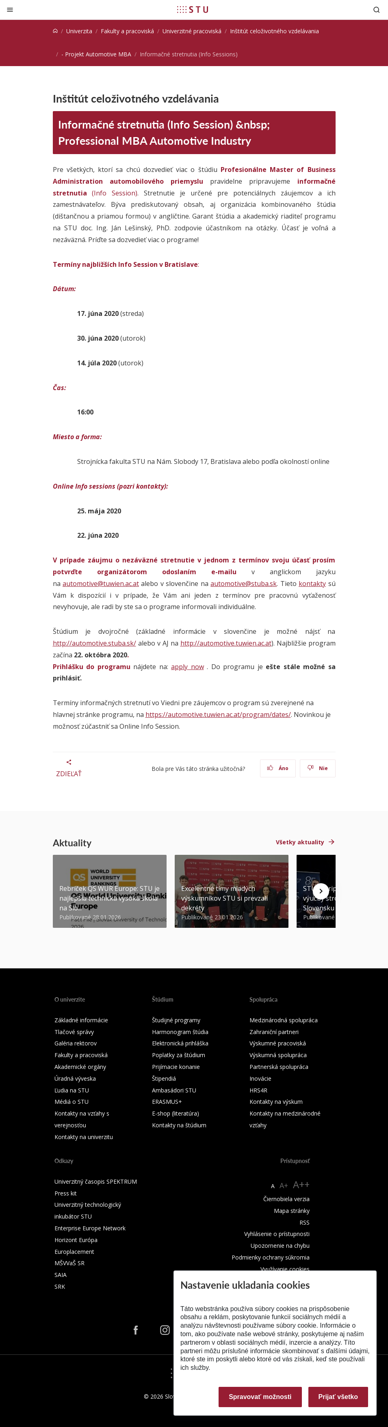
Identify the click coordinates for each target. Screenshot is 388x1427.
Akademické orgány (80, 1067)
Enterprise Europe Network (90, 1228)
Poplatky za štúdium (178, 1055)
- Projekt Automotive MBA (96, 54)
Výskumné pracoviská (277, 1043)
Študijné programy (176, 1020)
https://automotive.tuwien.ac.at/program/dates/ (218, 714)
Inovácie (260, 1078)
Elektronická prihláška (180, 1043)
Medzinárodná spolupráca (283, 1020)
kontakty (312, 583)
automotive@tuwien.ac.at (101, 583)
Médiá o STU (71, 1101)
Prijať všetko (338, 1396)
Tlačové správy (74, 1032)
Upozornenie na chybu (280, 1245)
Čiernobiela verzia (286, 1199)
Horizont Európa (76, 1240)
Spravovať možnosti (260, 1396)
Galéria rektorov (75, 1043)
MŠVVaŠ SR (69, 1263)
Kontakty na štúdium (179, 1125)
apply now (187, 666)
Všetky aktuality (300, 842)
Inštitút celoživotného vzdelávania (274, 31)
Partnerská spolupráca (278, 1067)
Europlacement (74, 1251)
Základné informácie (81, 1020)
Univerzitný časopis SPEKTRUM (95, 1181)
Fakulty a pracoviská (127, 31)
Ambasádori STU (174, 1090)
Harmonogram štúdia (180, 1032)
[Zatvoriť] (10, 9)
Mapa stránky (292, 1211)
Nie (317, 768)
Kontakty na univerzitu (83, 1137)
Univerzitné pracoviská (192, 31)
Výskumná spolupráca (278, 1055)
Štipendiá (164, 1078)
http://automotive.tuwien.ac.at (225, 643)
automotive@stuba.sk (243, 583)
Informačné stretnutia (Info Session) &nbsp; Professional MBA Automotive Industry (164, 132)
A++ (301, 1184)
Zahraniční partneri (274, 1032)
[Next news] (321, 891)
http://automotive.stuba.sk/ (94, 643)
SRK (59, 1286)
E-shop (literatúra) (175, 1113)
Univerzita (79, 31)
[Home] (55, 31)
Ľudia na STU (71, 1090)
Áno (277, 768)
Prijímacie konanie (176, 1067)
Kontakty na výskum (276, 1101)
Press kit (65, 1193)
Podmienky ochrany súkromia (271, 1257)
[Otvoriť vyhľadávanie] (376, 9)
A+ (284, 1185)
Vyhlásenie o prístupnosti (277, 1234)
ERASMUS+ (167, 1101)
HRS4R (258, 1090)
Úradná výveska (75, 1078)
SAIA (60, 1275)
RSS (304, 1222)
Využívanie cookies (285, 1269)
